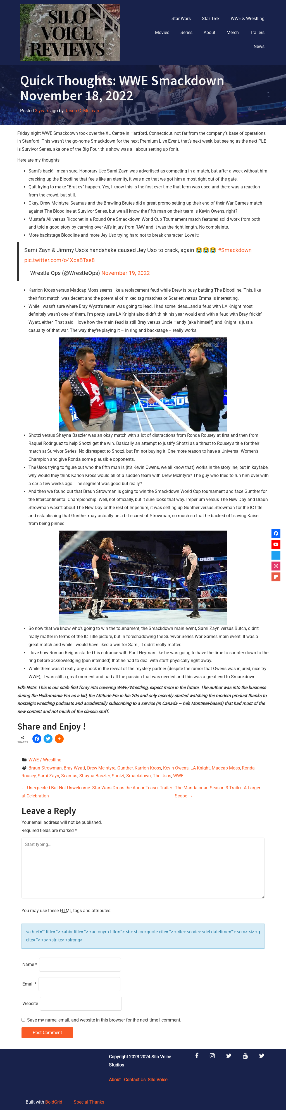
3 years (42, 110)
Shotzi (118, 775)
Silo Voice (157, 1079)
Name (29, 964)
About (209, 32)
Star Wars (181, 18)
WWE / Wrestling (44, 760)
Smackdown (138, 775)
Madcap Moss (226, 768)
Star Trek (211, 18)
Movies (162, 32)
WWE (178, 775)
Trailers (257, 32)
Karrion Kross (148, 768)
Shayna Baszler (94, 775)
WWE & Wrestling (247, 18)
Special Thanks (89, 1102)
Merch (233, 32)
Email (29, 984)
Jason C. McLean (82, 110)
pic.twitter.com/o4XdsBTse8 (59, 260)
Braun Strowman (45, 768)
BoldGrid (53, 1102)
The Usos (162, 775)
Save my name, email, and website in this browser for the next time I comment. (104, 1020)
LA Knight (200, 768)
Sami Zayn (48, 775)
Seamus (69, 775)
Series (186, 32)
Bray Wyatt (74, 768)
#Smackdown (235, 250)
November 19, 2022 (125, 273)
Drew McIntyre (101, 768)
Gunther (125, 768)
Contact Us (135, 1079)
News (259, 46)
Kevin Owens (176, 768)
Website (30, 1003)
